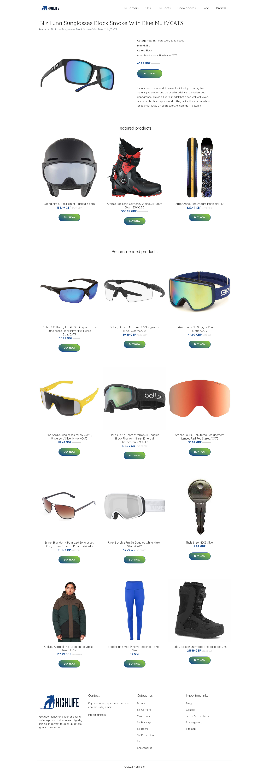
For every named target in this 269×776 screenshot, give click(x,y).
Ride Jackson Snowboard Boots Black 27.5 (200, 650)
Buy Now (149, 77)
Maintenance (144, 719)
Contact (190, 713)
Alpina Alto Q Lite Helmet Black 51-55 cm (69, 207)
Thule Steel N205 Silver (200, 546)
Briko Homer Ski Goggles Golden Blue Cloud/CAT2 (200, 332)
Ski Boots (164, 10)
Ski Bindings (144, 725)
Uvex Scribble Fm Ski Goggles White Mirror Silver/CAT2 (134, 547)
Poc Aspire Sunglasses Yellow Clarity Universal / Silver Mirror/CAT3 (69, 440)
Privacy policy (194, 725)
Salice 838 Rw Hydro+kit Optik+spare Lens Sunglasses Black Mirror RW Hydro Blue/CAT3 (69, 334)
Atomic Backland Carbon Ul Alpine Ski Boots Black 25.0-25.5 (134, 209)
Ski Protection (161, 44)
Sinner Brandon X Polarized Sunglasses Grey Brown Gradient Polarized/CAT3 (69, 547)
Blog (206, 10)
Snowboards (187, 10)
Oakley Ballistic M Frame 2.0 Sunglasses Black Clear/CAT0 (134, 332)
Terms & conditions (197, 719)
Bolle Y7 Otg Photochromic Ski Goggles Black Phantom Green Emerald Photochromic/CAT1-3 (134, 442)
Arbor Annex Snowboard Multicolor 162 (200, 207)
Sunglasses (177, 44)
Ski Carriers (131, 10)
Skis (148, 10)
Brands (221, 10)
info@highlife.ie (97, 718)
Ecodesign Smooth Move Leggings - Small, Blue (134, 651)
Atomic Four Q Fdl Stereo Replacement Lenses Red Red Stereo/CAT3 (199, 440)
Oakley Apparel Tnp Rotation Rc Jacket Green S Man (69, 651)
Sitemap (191, 732)
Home (42, 32)
